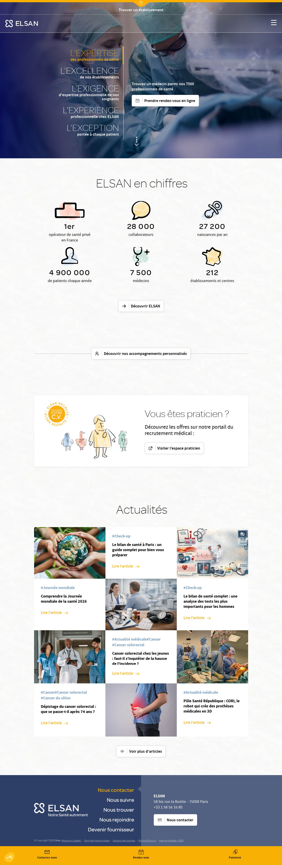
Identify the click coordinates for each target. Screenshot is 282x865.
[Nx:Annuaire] (141, 10)
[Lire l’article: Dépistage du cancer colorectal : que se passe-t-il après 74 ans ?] (54, 723)
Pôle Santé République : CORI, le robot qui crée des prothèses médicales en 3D (212, 706)
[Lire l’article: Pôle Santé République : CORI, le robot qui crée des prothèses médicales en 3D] (197, 723)
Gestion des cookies (124, 841)
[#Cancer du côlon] (55, 698)
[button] (9, 857)
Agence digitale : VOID (171, 841)
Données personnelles (97, 841)
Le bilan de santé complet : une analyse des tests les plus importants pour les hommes (210, 601)
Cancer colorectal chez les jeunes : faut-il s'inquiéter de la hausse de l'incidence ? (140, 658)
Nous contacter (116, 789)
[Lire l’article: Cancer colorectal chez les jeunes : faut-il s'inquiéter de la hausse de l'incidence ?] (125, 674)
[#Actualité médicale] (129, 640)
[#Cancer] (48, 693)
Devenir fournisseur (111, 829)
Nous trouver (118, 809)
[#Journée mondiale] (58, 588)
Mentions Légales (71, 841)
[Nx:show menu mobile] (274, 23)
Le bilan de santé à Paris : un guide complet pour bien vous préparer (138, 550)
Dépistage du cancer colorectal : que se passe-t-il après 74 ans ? (68, 709)
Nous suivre (120, 799)
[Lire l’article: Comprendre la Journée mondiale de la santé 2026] (54, 613)
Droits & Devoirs (147, 841)
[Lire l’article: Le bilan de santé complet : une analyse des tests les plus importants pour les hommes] (197, 618)
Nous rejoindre (116, 819)
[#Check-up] (121, 536)
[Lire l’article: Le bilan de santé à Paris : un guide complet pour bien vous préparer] (125, 567)
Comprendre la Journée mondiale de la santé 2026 (64, 598)
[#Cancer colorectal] (71, 693)
